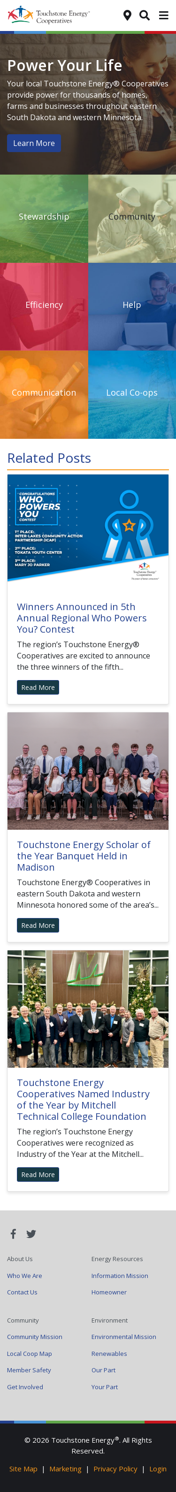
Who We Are (24, 1275)
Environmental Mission (124, 1336)
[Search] (145, 14)
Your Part (105, 1387)
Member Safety (29, 1370)
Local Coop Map (29, 1353)
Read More (38, 687)
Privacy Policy (115, 1468)
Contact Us (22, 1292)
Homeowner (109, 1292)
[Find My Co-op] (127, 14)
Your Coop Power (54, 15)
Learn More (34, 143)
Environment (110, 1320)
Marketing (65, 1468)
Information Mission (120, 1275)
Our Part (103, 1370)
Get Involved (25, 1387)
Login (158, 1468)
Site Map (23, 1468)
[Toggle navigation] (163, 15)
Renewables (109, 1353)
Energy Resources (117, 1259)
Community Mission (34, 1336)
